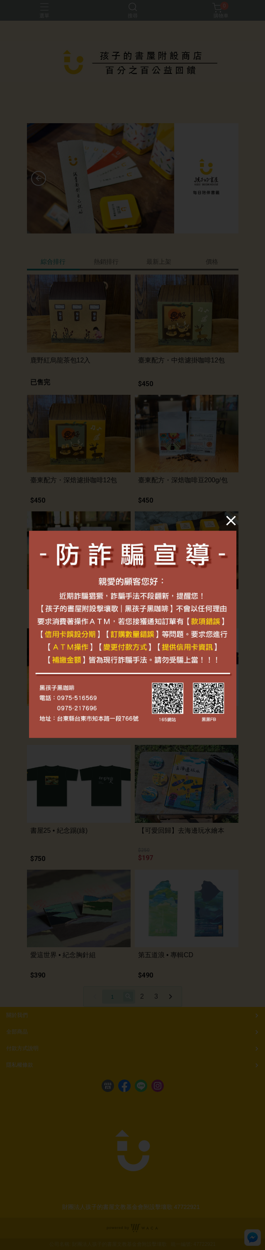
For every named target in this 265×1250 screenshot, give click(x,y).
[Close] (220, 531)
